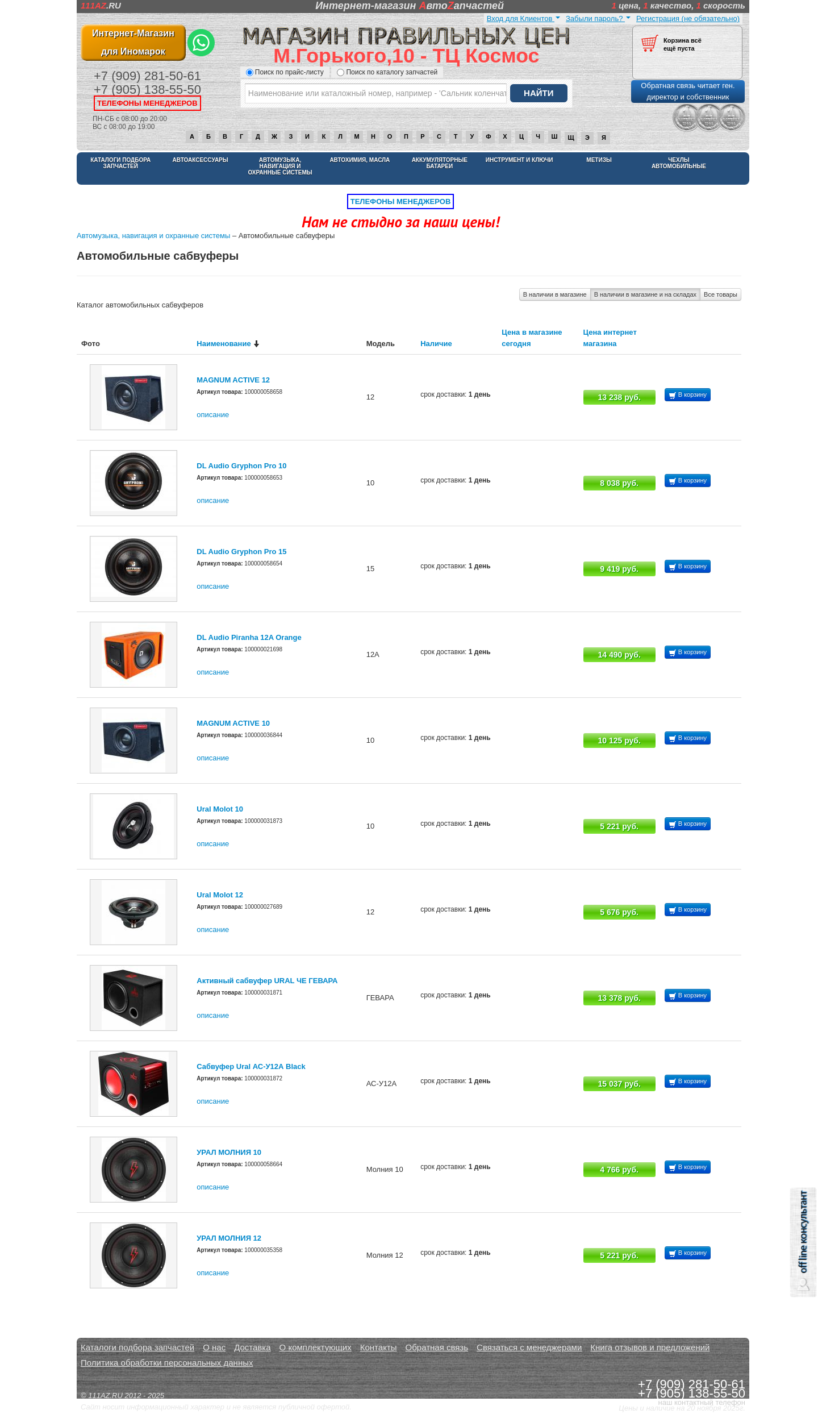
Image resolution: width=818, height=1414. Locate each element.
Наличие (436, 343)
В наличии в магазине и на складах (645, 294)
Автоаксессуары (200, 160)
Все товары (720, 294)
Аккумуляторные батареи (440, 163)
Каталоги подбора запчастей (120, 163)
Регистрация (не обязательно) (688, 18)
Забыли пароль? (598, 18)
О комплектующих (315, 1347)
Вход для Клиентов (523, 18)
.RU (101, 5)
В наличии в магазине (555, 294)
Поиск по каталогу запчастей (387, 72)
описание (213, 414)
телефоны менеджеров (147, 103)
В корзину (688, 395)
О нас (214, 1347)
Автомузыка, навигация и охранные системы (280, 166)
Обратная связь (437, 1347)
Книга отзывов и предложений (650, 1347)
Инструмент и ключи (519, 160)
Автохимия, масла (359, 160)
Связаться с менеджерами (529, 1347)
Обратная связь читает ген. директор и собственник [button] (687, 91)
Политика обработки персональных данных (167, 1362)
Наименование (224, 343)
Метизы (598, 160)
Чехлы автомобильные (679, 163)
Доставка (252, 1347)
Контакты (378, 1347)
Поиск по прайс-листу (285, 72)
